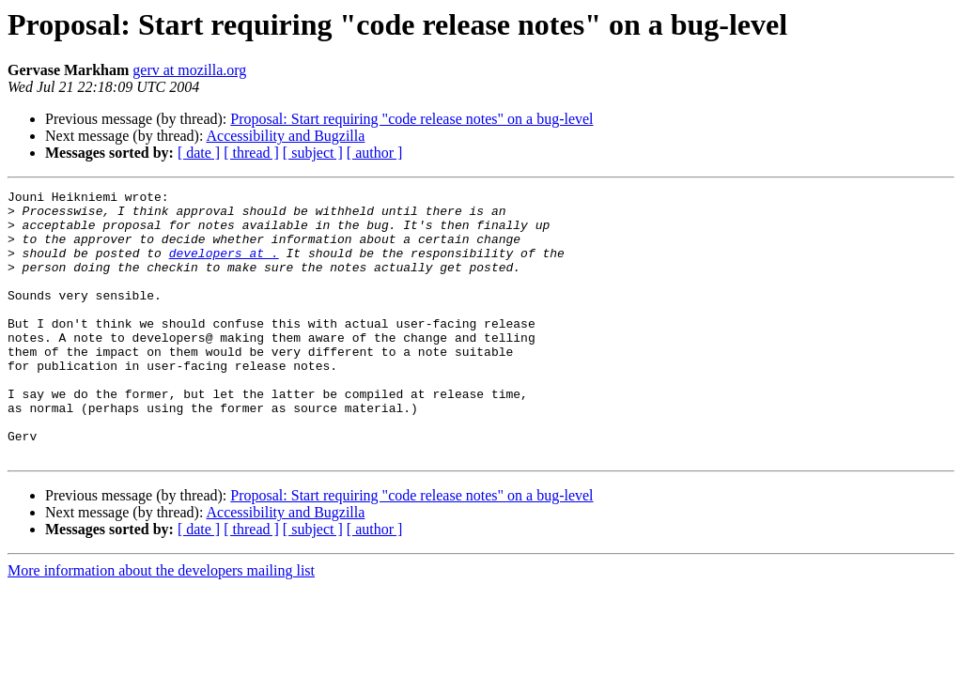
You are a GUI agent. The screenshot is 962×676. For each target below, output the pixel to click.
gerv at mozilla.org (189, 70)
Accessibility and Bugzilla (286, 136)
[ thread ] (251, 153)
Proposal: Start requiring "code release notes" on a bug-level (411, 119)
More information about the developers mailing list (161, 624)
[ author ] (375, 153)
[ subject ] (313, 153)
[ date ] (199, 153)
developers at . (224, 266)
